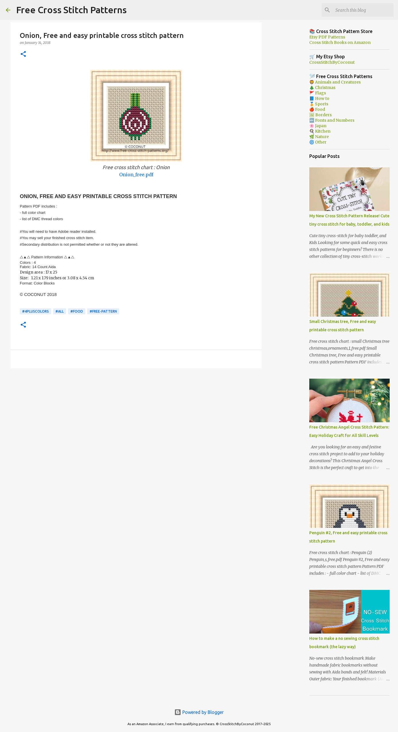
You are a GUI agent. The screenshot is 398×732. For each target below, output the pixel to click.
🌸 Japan (317, 125)
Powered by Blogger (199, 712)
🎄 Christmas (322, 87)
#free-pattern (103, 311)
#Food (76, 311)
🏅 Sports (318, 103)
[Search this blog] (363, 10)
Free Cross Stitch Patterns (71, 10)
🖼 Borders (320, 114)
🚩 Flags (317, 93)
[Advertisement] (136, 417)
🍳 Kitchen (320, 131)
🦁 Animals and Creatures (335, 82)
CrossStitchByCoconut (332, 62)
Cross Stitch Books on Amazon (340, 42)
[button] (23, 54)
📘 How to (319, 98)
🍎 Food (317, 109)
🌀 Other (317, 142)
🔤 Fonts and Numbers (331, 120)
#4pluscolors (35, 311)
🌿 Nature (319, 136)
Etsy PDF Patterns (327, 37)
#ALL (59, 311)
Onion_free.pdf (136, 174)
